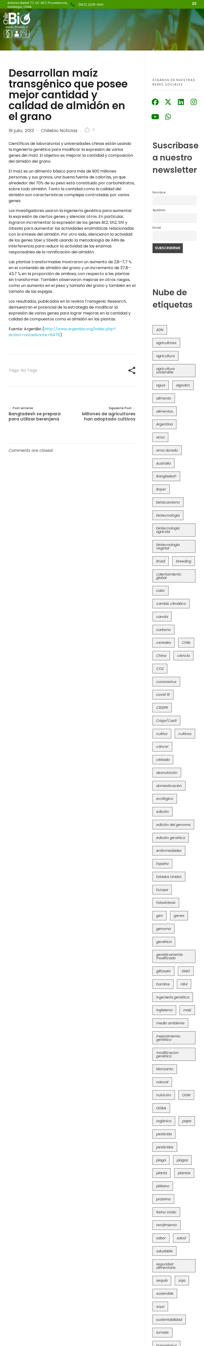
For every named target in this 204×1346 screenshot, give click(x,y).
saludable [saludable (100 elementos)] (164, 1251)
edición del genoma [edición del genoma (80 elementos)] (173, 824)
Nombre (159, 192)
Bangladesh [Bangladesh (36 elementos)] (166, 476)
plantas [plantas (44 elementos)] (184, 1173)
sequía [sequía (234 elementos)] (162, 1280)
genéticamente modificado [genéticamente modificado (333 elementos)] (169, 956)
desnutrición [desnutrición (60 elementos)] (166, 772)
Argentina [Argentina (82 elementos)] (164, 424)
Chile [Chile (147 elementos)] (186, 642)
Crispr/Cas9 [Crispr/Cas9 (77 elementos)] (166, 720)
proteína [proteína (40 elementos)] (163, 1199)
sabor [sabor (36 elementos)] (161, 1238)
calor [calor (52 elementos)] (160, 590)
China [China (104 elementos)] (161, 655)
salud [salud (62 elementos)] (181, 1238)
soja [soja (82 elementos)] (181, 1280)
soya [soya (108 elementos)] (160, 1306)
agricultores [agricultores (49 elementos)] (166, 342)
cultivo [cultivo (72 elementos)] (162, 733)
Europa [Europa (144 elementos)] (162, 889)
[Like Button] (87, 129)
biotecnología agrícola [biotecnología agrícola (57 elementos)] (168, 530)
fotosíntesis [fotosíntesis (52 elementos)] (165, 902)
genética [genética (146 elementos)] (163, 941)
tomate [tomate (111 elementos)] (162, 1332)
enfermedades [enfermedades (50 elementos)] (169, 850)
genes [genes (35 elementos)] (179, 915)
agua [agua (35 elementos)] (160, 385)
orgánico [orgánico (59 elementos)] (163, 1121)
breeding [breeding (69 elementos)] (183, 561)
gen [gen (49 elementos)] (159, 915)
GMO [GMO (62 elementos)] (186, 971)
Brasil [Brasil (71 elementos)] (160, 561)
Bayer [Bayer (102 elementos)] (161, 489)
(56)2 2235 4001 (90, 4)
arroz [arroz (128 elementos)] (160, 437)
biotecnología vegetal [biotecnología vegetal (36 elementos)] (168, 546)
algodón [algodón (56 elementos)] (183, 385)
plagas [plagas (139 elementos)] (182, 1160)
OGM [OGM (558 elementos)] (186, 1095)
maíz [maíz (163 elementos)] (187, 1010)
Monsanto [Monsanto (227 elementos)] (164, 1068)
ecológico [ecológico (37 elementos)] (164, 798)
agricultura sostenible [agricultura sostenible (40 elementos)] (165, 370)
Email (157, 228)
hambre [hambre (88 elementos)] (163, 984)
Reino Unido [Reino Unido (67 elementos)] (166, 1212)
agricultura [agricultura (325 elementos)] (165, 355)
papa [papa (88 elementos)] (186, 1121)
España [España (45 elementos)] (162, 863)
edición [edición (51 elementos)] (162, 811)
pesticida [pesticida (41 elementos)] (164, 1134)
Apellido (159, 210)
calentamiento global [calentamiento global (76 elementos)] (168, 576)
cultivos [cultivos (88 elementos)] (184, 733)
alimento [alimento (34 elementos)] (163, 398)
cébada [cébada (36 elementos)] (163, 759)
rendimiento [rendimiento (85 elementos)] (166, 1225)
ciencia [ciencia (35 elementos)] (183, 655)
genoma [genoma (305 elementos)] (163, 928)
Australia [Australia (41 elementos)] (163, 463)
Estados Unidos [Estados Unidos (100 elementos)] (169, 876)
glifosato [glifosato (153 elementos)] (163, 971)
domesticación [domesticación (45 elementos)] (169, 785)
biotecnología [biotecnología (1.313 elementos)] (168, 515)
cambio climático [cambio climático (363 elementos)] (171, 603)
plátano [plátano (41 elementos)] (162, 1186)
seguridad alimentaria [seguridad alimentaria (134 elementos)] (165, 1266)
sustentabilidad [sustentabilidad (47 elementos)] (169, 1319)
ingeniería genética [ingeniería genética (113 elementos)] (172, 997)
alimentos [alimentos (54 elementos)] (164, 411)
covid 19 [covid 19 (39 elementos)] (163, 694)
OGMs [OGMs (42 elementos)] (161, 1108)
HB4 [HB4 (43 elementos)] (184, 984)
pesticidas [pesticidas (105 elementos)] (164, 1147)
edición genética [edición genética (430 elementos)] (170, 837)
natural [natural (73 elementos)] (162, 1082)
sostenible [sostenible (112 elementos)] (164, 1293)
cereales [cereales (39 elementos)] (163, 642)
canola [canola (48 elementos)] (162, 616)
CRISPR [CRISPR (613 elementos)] (162, 707)
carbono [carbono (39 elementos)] (163, 629)
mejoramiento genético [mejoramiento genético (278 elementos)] (168, 1038)
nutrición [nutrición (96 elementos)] (163, 1095)
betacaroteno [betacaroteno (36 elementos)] (168, 502)
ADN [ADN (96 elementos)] (159, 329)
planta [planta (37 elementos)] (161, 1173)
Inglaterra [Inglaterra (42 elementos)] (164, 1010)
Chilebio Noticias (59, 130)
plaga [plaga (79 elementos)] (161, 1160)
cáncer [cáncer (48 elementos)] (162, 746)
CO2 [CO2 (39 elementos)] (160, 668)
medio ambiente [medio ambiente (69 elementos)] (170, 1023)
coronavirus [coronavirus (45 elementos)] (166, 681)
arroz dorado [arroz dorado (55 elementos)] (167, 450)
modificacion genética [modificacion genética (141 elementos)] (167, 1054)
